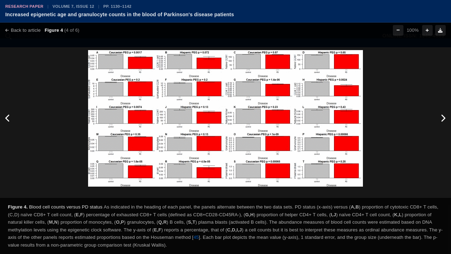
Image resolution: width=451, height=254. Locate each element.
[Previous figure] (8, 118)
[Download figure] (440, 30)
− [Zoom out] (398, 30)
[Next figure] (443, 118)
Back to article (23, 30)
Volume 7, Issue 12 (73, 6)
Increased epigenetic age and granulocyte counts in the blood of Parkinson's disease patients (119, 14)
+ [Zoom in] (427, 30)
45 (196, 237)
